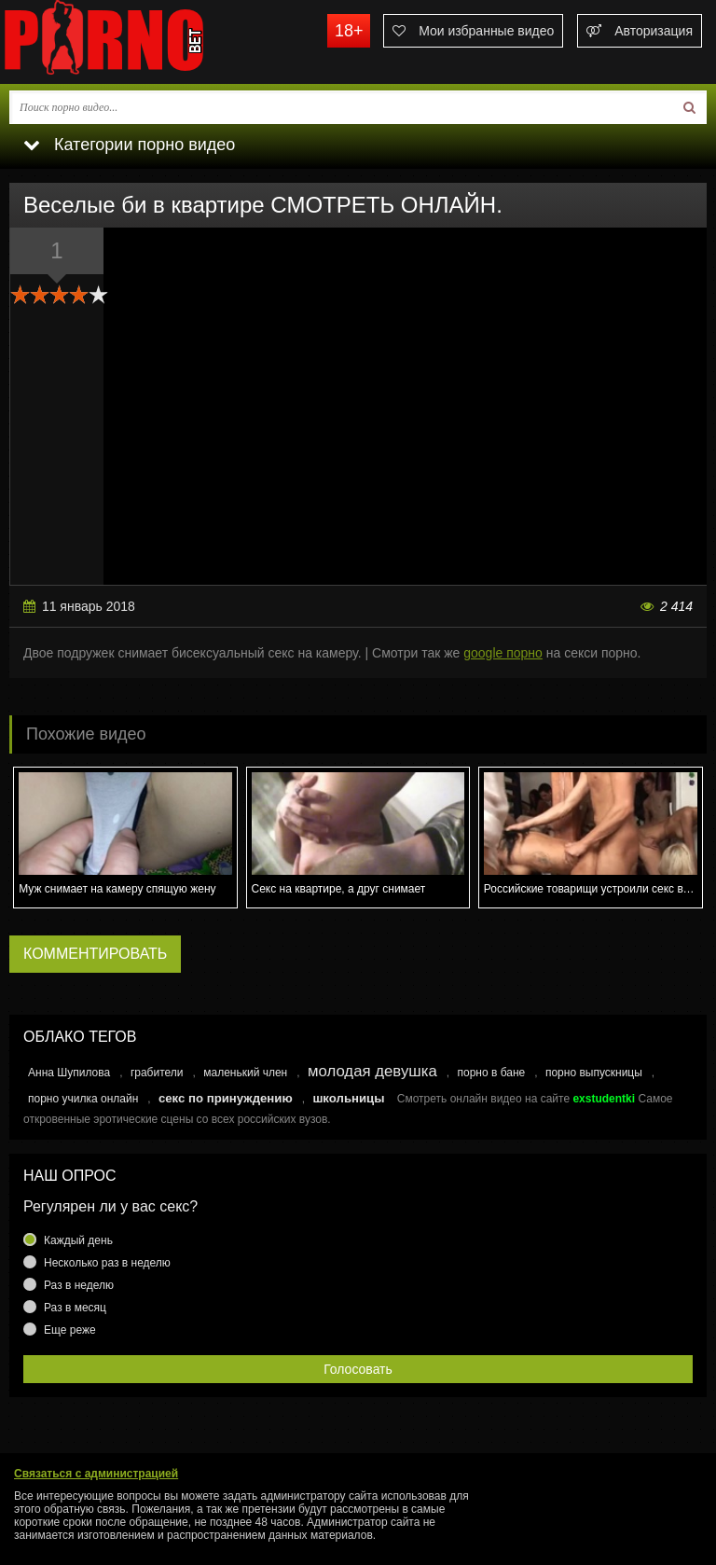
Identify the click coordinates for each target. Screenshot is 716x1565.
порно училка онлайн (83, 1098)
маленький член (245, 1072)
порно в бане (491, 1072)
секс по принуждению (225, 1098)
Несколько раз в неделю (107, 1262)
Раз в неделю (79, 1285)
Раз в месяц (75, 1307)
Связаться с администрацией (96, 1473)
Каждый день (78, 1240)
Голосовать (358, 1369)
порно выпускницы (593, 1072)
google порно (503, 652)
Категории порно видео (129, 144)
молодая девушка (372, 1071)
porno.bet (140, 42)
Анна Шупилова (69, 1072)
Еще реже (70, 1329)
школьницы (348, 1098)
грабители (157, 1072)
